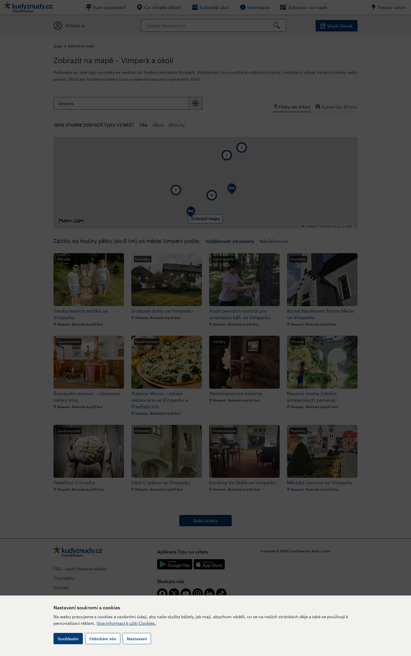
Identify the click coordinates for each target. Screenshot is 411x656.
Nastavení (137, 638)
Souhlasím (68, 638)
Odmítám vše (102, 638)
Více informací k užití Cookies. (126, 623)
